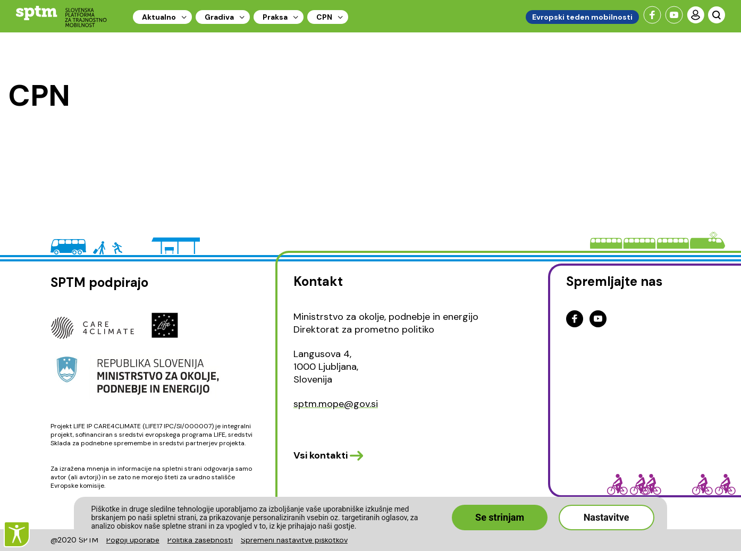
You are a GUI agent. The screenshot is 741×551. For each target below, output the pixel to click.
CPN (324, 17)
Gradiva (219, 17)
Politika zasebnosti (200, 540)
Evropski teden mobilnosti (582, 17)
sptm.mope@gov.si (335, 403)
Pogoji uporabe (132, 540)
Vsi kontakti (320, 455)
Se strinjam (499, 517)
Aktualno (159, 17)
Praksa (275, 17)
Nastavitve (606, 517)
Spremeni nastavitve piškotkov (294, 540)
